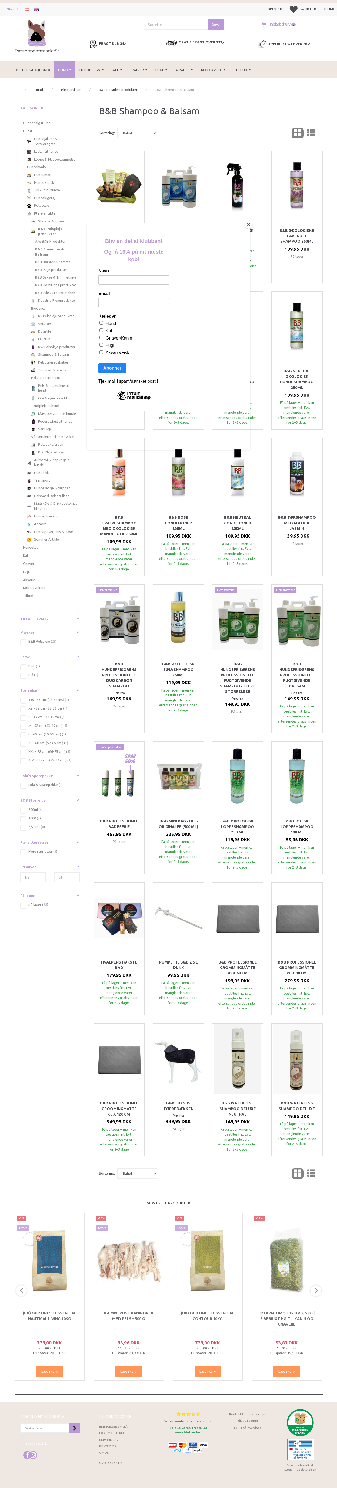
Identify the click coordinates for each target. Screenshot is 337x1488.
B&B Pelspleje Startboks (119, 233)
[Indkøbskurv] (277, 24)
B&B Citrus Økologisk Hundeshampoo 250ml (119, 379)
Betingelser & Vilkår (114, 1426)
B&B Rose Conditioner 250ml (178, 523)
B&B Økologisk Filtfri (237, 233)
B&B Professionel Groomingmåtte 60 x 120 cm (119, 1108)
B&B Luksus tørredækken (178, 1106)
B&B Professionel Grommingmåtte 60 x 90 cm (297, 967)
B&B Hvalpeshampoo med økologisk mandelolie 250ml (119, 525)
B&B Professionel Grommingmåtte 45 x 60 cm (237, 967)
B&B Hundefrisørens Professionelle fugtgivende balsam (296, 675)
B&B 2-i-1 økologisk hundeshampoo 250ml (238, 379)
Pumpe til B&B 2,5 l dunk (178, 965)
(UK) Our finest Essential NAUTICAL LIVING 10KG (49, 1316)
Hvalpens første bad (119, 965)
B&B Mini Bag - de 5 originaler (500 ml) (178, 824)
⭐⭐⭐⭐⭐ (188, 1414)
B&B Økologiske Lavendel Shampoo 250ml (296, 236)
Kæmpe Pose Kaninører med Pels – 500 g (128, 1316)
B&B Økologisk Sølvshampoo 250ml (178, 669)
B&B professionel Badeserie (119, 824)
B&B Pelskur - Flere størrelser (178, 233)
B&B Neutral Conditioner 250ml (237, 523)
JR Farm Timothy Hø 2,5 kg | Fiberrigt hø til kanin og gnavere (287, 1318)
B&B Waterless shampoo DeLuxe (297, 1106)
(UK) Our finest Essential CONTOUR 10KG (207, 1316)
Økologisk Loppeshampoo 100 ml (297, 826)
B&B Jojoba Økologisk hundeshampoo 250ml (178, 379)
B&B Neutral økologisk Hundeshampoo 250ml (297, 379)
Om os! (104, 1452)
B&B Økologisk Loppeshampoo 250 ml (237, 826)
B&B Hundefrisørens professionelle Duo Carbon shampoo (119, 675)
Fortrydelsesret (111, 1433)
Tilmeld (74, 1428)
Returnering (109, 1439)
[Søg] (216, 24)
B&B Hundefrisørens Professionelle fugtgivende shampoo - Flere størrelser (237, 678)
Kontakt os (11, 9)
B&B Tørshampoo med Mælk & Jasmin (297, 523)
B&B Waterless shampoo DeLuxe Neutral (237, 1108)
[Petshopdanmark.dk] (37, 36)
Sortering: (107, 133)
